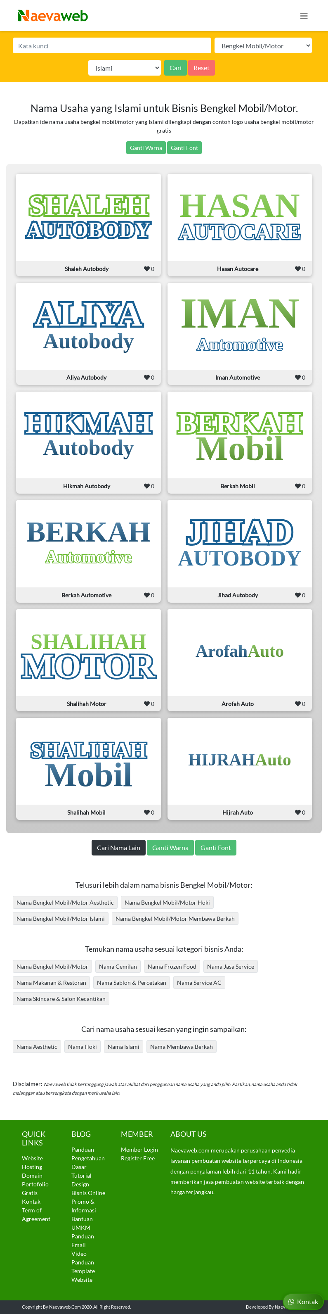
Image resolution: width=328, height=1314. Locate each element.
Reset (201, 67)
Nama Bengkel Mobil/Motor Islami (61, 918)
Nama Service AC (199, 982)
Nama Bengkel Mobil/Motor (52, 966)
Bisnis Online (88, 1192)
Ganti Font (184, 147)
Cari (176, 67)
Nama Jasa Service (230, 966)
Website (32, 1158)
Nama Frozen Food (172, 966)
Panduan (82, 1149)
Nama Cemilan (118, 966)
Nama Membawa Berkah (181, 1046)
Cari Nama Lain (118, 847)
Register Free (138, 1158)
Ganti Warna (146, 147)
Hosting (32, 1166)
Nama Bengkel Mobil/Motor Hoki (167, 902)
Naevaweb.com (65, 1306)
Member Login (139, 1149)
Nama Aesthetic (37, 1046)
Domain (32, 1175)
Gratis (30, 1192)
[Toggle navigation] (304, 15)
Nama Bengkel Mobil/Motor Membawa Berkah (175, 918)
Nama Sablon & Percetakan (131, 982)
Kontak (31, 1201)
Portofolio (35, 1184)
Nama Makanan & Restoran (51, 982)
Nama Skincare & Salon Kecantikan (61, 998)
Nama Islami (123, 1046)
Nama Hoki (82, 1046)
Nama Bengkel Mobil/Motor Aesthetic (65, 902)
